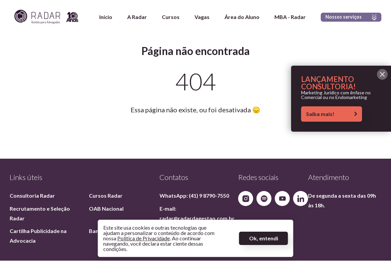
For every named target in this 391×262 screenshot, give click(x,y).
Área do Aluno (233, 18)
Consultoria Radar (32, 195)
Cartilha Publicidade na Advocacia (39, 236)
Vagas (193, 18)
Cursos (162, 18)
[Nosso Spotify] (263, 198)
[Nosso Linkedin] (300, 198)
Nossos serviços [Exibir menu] (346, 21)
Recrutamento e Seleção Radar (40, 213)
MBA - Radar (281, 18)
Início (97, 18)
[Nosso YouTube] (282, 198)
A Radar (129, 18)
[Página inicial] (46, 18)
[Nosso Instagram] (245, 198)
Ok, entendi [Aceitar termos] (263, 238)
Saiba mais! (331, 114)
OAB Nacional (106, 208)
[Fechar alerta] (382, 74)
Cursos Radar (106, 195)
